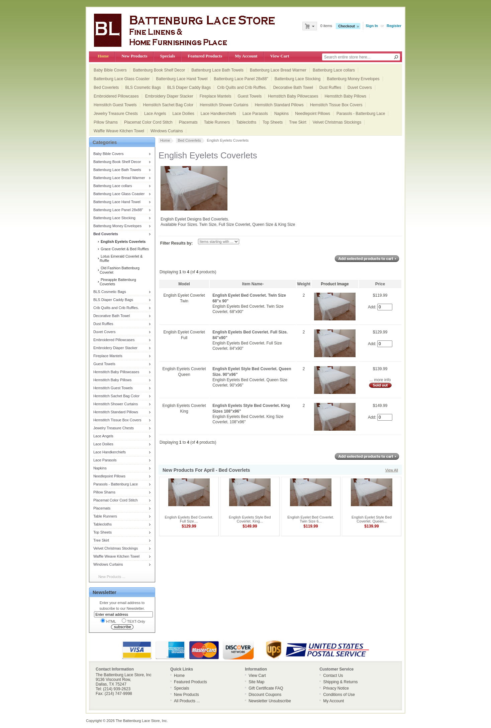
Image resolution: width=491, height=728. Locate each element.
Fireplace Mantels (215, 96)
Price (380, 284)
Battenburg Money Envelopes (353, 79)
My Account (246, 55)
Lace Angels (155, 113)
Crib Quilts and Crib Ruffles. (242, 87)
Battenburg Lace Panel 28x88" (241, 79)
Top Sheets (273, 122)
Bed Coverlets (106, 87)
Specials (167, 55)
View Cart (279, 55)
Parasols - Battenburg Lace (360, 113)
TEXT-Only (133, 620)
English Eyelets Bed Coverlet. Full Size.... (189, 519)
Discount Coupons (265, 694)
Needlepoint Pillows (312, 113)
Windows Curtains (167, 131)
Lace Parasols (255, 113)
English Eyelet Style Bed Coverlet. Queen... (372, 519)
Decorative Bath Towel (293, 87)
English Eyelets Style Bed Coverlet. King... (250, 519)
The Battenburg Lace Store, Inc (141, 721)
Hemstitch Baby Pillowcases (293, 96)
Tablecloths (246, 122)
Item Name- (253, 284)
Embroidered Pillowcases (116, 96)
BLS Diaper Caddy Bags (189, 87)
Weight (303, 284)
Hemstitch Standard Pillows (279, 105)
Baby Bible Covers (110, 70)
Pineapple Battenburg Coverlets (118, 282)
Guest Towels (250, 96)
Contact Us (333, 675)
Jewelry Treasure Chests (116, 113)
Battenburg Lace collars (334, 70)
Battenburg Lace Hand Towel (181, 79)
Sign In (372, 26)
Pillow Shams (106, 122)
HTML (108, 620)
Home (103, 55)
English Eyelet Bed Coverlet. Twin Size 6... (310, 519)
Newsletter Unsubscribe (270, 701)
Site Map (256, 682)
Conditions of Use (339, 694)
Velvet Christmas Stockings (337, 122)
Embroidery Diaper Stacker (169, 96)
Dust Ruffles (330, 87)
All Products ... (187, 701)
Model (184, 284)
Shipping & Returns (340, 682)
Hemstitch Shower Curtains (224, 105)
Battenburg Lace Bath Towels (217, 70)
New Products (134, 55)
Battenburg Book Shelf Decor (159, 70)
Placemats (188, 122)
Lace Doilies (183, 113)
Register (394, 26)
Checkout (346, 26)
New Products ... (111, 577)
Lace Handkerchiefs (218, 113)
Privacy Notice (336, 688)
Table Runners (217, 122)
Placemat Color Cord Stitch (148, 122)
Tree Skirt (297, 122)
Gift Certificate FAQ (266, 688)
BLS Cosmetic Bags (143, 87)
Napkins (281, 113)
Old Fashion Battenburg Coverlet (119, 270)
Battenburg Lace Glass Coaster (122, 79)
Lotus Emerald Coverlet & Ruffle (121, 258)
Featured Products (205, 55)
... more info (380, 380)
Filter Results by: (176, 243)
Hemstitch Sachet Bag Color (168, 105)
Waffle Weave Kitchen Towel (119, 131)
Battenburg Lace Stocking (297, 79)
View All (391, 470)
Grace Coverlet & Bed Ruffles (124, 249)
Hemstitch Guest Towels (115, 105)
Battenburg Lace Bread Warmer (278, 70)
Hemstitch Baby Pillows (345, 96)
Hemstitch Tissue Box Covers (336, 105)
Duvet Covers (360, 87)
